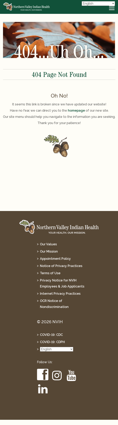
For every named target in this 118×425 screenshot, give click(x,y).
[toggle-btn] (112, 8)
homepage (76, 110)
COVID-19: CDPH (52, 342)
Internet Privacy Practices (60, 294)
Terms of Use (50, 273)
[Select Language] (98, 3)
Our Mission (49, 251)
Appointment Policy (55, 259)
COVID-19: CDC (51, 335)
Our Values (48, 244)
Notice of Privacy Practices (61, 266)
